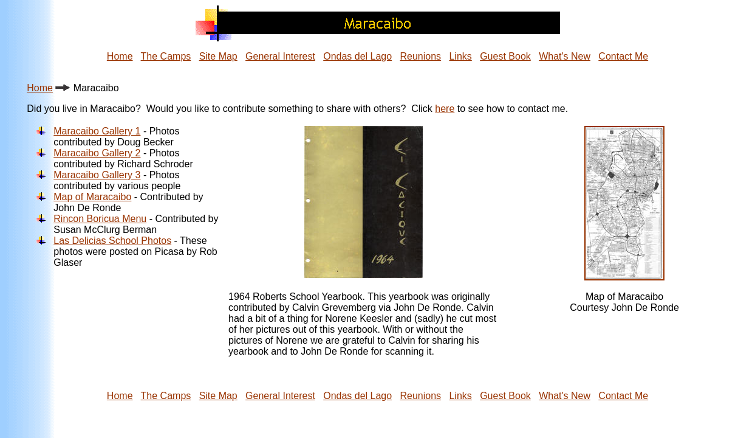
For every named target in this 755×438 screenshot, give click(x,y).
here (444, 108)
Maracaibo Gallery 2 (96, 153)
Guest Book (505, 56)
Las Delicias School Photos (112, 240)
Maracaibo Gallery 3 (96, 175)
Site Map (218, 56)
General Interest (280, 56)
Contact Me (623, 56)
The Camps (166, 56)
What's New (564, 56)
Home (120, 56)
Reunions (421, 56)
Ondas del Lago (357, 56)
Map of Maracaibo (92, 197)
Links (460, 56)
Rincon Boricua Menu (99, 219)
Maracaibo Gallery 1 (96, 131)
